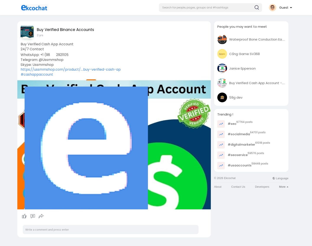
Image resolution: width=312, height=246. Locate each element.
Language (280, 178)
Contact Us (238, 186)
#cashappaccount (37, 74)
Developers (262, 186)
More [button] (283, 186)
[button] (210, 7)
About (217, 186)
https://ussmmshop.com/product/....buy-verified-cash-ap (71, 69)
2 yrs (40, 35)
